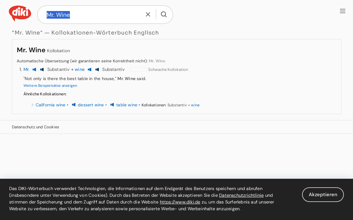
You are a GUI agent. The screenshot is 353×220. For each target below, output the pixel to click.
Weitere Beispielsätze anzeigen (50, 85)
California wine (51, 105)
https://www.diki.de (180, 202)
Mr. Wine (31, 50)
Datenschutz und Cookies (35, 127)
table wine (126, 105)
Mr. (26, 69)
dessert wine (91, 105)
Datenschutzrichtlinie (241, 195)
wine (80, 69)
